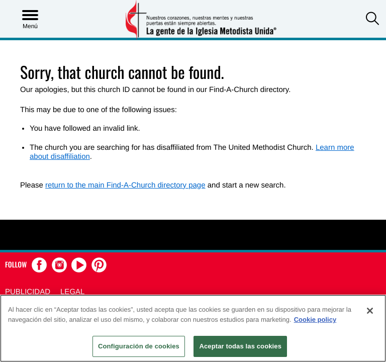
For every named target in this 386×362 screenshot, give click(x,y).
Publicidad (27, 292)
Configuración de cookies (138, 346)
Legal (72, 292)
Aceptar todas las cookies (240, 346)
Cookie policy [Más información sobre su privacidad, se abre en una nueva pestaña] (315, 319)
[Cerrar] (370, 311)
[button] (372, 19)
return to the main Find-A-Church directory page (125, 185)
